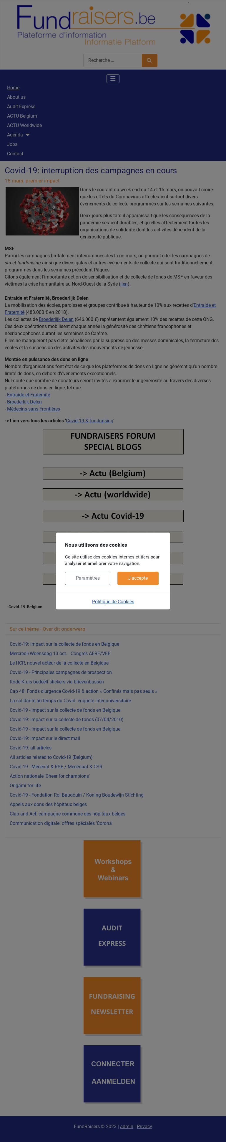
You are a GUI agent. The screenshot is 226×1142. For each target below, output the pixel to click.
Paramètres (88, 578)
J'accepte (138, 578)
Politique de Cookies (113, 601)
